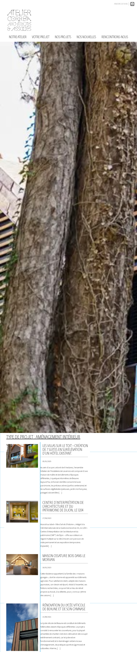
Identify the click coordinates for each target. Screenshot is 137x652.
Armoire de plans (121, 4)
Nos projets (63, 37)
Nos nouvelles (86, 37)
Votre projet (41, 37)
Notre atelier (17, 37)
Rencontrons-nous (115, 37)
